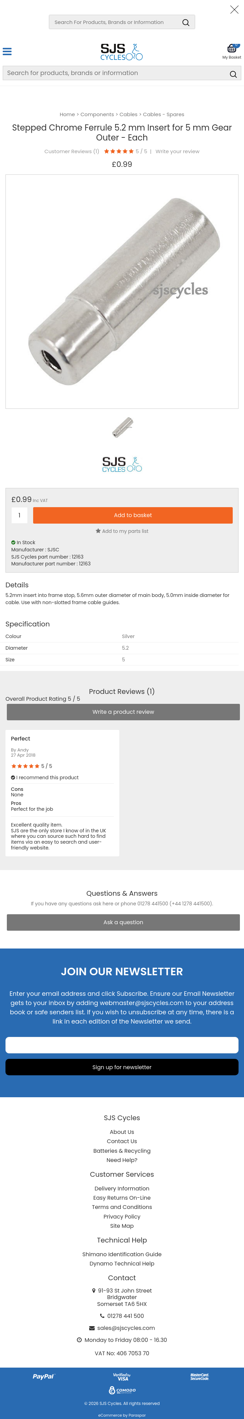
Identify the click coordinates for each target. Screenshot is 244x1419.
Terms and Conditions (122, 1207)
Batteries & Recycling (122, 1151)
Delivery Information (122, 1188)
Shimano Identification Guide (122, 1254)
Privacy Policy (122, 1217)
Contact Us (122, 1141)
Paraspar (137, 1415)
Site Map (122, 1226)
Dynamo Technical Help (122, 1264)
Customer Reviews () (71, 151)
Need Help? (122, 1160)
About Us (122, 1132)
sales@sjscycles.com (126, 1328)
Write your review (177, 151)
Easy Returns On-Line (122, 1198)
